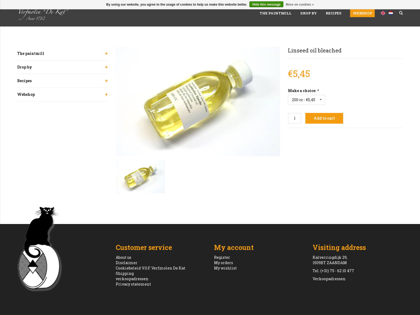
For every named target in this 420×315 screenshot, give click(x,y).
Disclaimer (126, 262)
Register (222, 257)
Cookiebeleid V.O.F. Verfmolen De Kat (150, 268)
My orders (223, 262)
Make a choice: (303, 90)
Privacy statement (133, 284)
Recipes (333, 13)
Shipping (125, 273)
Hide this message (266, 4)
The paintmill (275, 13)
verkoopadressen (132, 278)
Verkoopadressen (329, 278)
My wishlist (225, 268)
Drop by (308, 13)
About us (123, 257)
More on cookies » (300, 4)
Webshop (362, 13)
